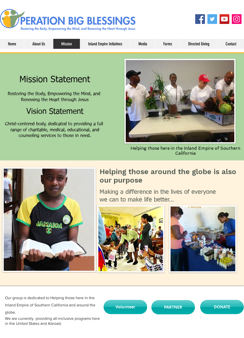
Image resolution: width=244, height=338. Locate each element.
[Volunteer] (125, 307)
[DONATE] (222, 307)
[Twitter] (212, 19)
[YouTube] (224, 19)
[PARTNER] (173, 307)
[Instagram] (237, 19)
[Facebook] (200, 19)
